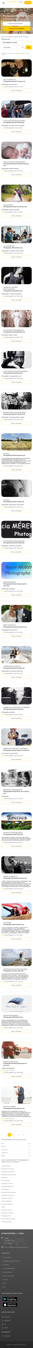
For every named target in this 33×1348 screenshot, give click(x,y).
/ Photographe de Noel (21, 7)
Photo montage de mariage (8, 1218)
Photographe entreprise (7, 1213)
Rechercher (28, 47)
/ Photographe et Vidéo (11, 7)
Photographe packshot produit (8, 1174)
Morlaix (3, 1155)
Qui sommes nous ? (9, 1276)
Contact (5, 1279)
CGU (4, 1283)
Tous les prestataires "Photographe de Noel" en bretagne (15, 36)
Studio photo (4, 1177)
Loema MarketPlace (9, 1268)
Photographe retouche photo (8, 1192)
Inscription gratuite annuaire (11, 1261)
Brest (2, 1143)
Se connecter (28, 2)
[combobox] (10, 47)
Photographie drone (6, 1215)
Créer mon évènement (16, 28)
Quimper (3, 1146)
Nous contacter (16, 90)
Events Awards (7, 1272)
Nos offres (6, 1264)
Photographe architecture (7, 1195)
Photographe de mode (7, 1183)
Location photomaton (6, 1221)
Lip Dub (3, 1207)
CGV (4, 1287)
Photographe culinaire (6, 1210)
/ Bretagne (29, 7)
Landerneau (4, 1152)
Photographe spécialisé (7, 1204)
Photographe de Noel (6, 1198)
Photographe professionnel (8, 1171)
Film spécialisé (5, 1189)
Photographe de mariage (7, 1168)
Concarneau (4, 1149)
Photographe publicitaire (7, 1186)
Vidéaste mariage (5, 1166)
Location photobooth (6, 1201)
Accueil (3, 7)
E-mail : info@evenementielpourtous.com (16, 1247)
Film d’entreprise (5, 1180)
